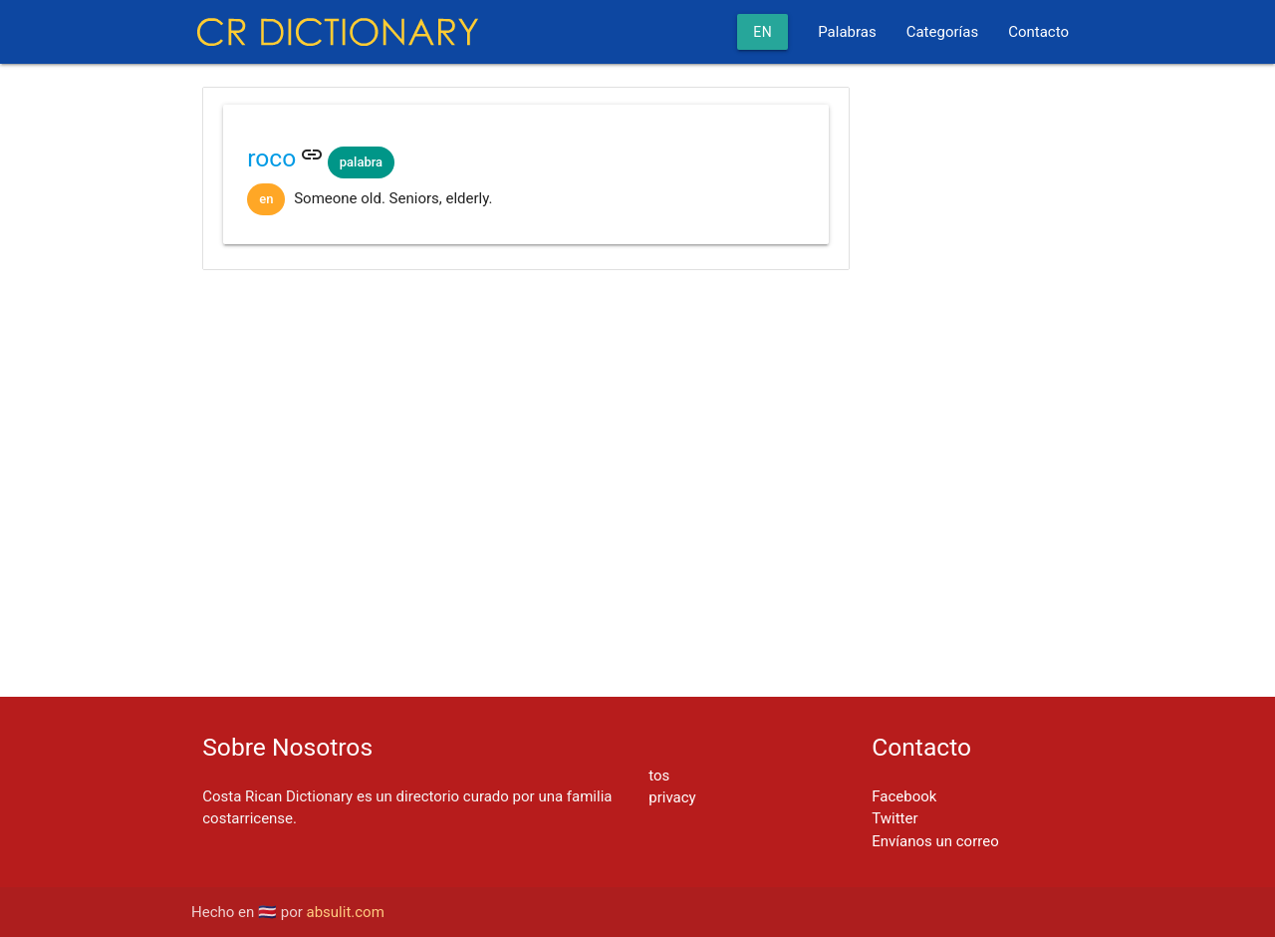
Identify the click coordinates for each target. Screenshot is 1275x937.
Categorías (942, 32)
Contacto (1038, 32)
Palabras (847, 32)
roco (271, 158)
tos (658, 775)
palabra (361, 162)
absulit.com (345, 912)
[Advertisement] (526, 349)
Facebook (904, 796)
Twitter (894, 818)
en (762, 32)
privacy (671, 797)
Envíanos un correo (935, 841)
